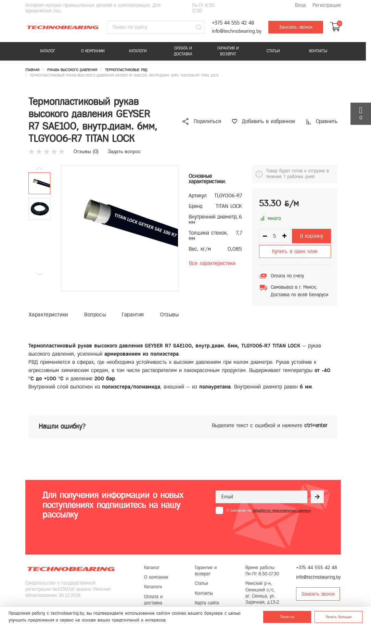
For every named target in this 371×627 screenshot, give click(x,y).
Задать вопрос (124, 151)
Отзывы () (86, 151)
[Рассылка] (317, 496)
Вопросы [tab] (95, 314)
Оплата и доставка (183, 51)
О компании (92, 51)
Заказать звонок (295, 27)
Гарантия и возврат (228, 51)
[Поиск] (199, 27)
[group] (119, 228)
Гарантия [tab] (133, 314)
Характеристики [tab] (48, 314)
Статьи (273, 51)
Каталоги (137, 51)
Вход (300, 5)
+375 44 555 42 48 (233, 23)
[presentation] (268, 531)
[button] (39, 274)
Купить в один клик (295, 251)
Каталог (47, 51)
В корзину (311, 236)
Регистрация (326, 5)
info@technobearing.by (236, 31)
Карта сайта (207, 602)
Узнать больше (338, 617)
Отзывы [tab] (169, 314)
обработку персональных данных (282, 510)
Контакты (318, 51)
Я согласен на (269, 510)
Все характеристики (212, 263)
